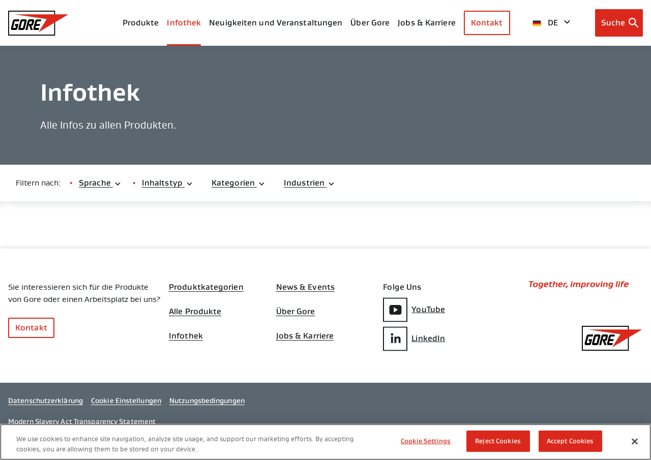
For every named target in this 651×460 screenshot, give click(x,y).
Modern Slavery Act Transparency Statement (82, 421)
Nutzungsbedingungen (207, 400)
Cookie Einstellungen (126, 400)
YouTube (414, 309)
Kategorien (238, 182)
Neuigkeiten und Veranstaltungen (275, 22)
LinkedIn (414, 338)
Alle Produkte (195, 312)
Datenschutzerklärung (45, 400)
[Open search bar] (619, 23)
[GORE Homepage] (38, 23)
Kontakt (487, 22)
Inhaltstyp (167, 182)
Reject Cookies (498, 441)
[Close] (635, 442)
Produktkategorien (206, 287)
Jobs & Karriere (305, 336)
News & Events (305, 287)
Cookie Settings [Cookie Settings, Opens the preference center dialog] (426, 441)
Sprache (100, 182)
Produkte (141, 22)
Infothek (186, 336)
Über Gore (370, 22)
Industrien (309, 182)
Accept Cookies (570, 441)
